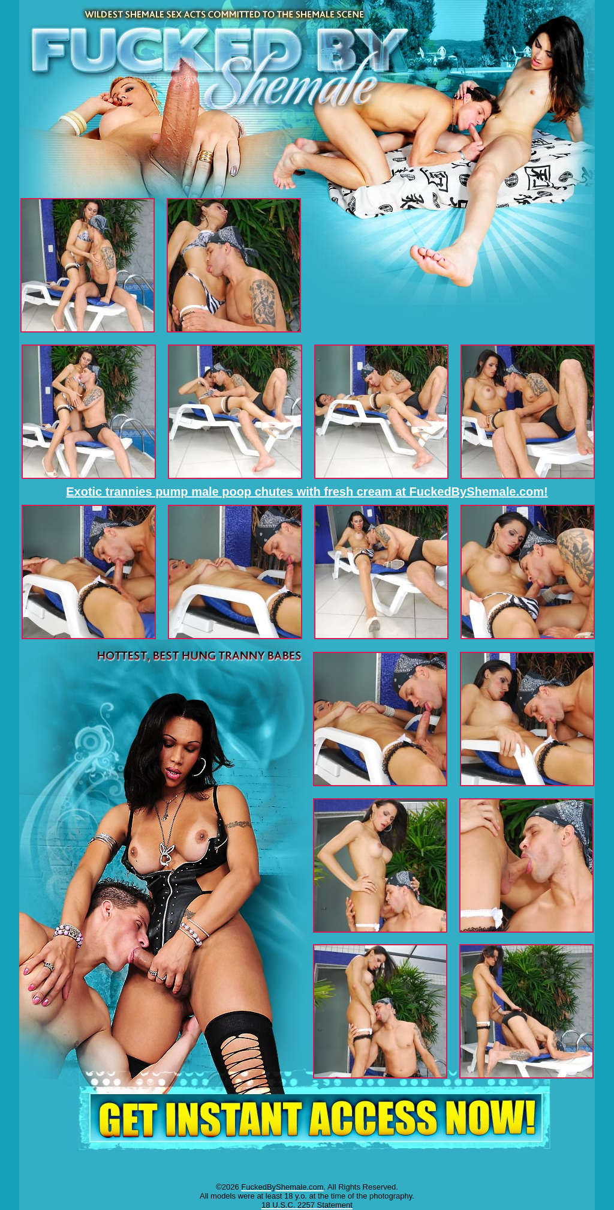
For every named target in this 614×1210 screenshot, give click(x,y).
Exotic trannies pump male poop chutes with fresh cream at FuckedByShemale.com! (307, 491)
